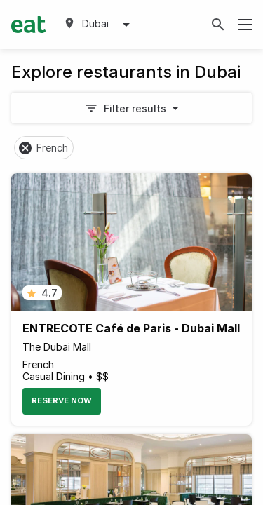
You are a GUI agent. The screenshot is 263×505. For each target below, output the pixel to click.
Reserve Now (62, 400)
